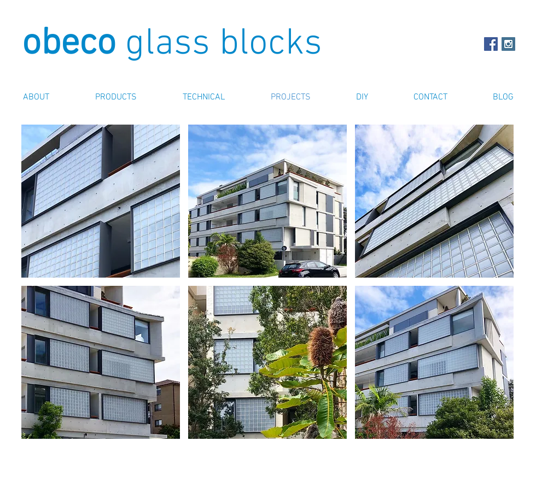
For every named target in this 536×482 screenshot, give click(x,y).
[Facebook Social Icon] (491, 44)
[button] (100, 201)
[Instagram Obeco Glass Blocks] (508, 44)
